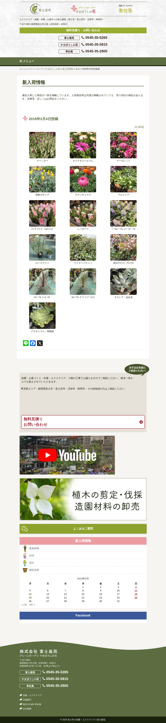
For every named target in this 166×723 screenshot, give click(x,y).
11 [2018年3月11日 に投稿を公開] (136, 590)
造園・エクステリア (32, 695)
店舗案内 (27, 699)
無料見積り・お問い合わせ (83, 30)
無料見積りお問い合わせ (35, 422)
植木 (31, 562)
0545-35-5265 (83, 38)
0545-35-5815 (83, 44)
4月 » (32, 604)
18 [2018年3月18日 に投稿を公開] (136, 594)
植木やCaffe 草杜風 (32, 704)
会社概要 (27, 708)
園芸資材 (34, 570)
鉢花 (141, 126)
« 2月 (24, 604)
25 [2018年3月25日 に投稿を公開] (136, 597)
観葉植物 (34, 548)
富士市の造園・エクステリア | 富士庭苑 (86, 719)
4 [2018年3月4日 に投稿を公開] (136, 587)
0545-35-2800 (83, 51)
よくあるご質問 (83, 528)
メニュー (27, 61)
